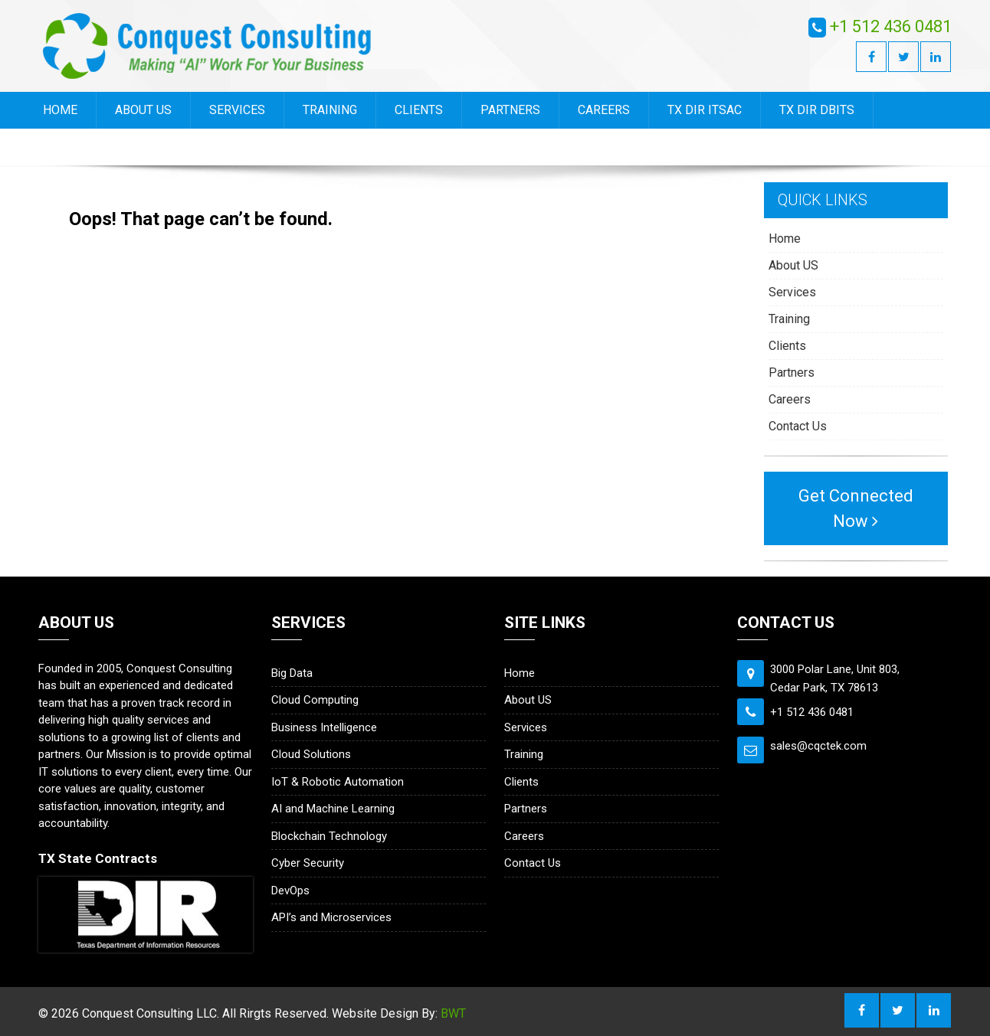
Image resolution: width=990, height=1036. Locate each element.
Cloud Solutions (311, 754)
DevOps (290, 890)
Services (237, 110)
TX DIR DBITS (816, 110)
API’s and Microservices (331, 917)
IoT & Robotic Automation (337, 782)
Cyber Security (307, 863)
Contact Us (78, 146)
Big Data (292, 673)
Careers (604, 110)
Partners (510, 110)
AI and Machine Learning (333, 808)
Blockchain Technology (329, 836)
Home (60, 110)
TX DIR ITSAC (704, 110)
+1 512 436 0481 (891, 26)
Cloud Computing (315, 700)
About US (143, 110)
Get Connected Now (855, 508)
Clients (419, 110)
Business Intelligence (324, 727)
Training (330, 110)
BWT (453, 1013)
